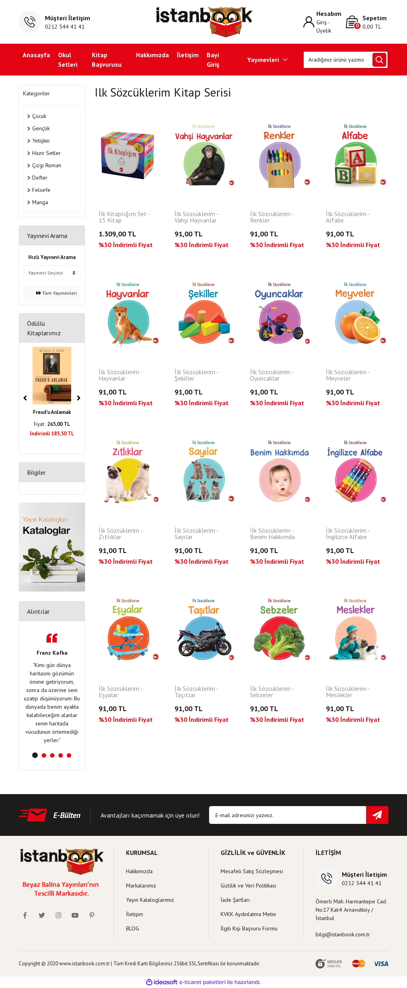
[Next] (79, 398)
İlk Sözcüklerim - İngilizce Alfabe (348, 534)
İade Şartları (235, 899)
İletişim (188, 55)
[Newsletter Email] (298, 815)
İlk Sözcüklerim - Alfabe (348, 217)
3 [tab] (52, 755)
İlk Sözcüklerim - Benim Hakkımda (272, 534)
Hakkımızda (152, 55)
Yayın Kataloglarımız (150, 899)
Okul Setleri (68, 59)
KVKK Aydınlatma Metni (248, 914)
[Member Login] (324, 22)
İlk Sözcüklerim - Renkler (272, 217)
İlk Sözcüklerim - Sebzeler (272, 692)
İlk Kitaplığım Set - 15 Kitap (124, 217)
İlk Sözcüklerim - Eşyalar (120, 692)
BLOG (132, 928)
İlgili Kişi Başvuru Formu (249, 928)
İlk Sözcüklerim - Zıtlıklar (120, 534)
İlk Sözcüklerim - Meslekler (348, 692)
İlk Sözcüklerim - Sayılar (196, 534)
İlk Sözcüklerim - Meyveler (348, 375)
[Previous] (25, 398)
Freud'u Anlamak (52, 412)
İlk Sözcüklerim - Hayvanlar (120, 375)
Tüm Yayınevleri (56, 293)
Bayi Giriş (213, 59)
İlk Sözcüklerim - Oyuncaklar (272, 375)
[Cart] (367, 22)
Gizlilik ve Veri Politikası (248, 885)
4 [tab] (60, 755)
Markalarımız (141, 885)
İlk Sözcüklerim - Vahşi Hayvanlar (196, 217)
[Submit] (377, 815)
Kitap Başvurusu (107, 59)
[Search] (345, 60)
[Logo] (203, 22)
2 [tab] (44, 755)
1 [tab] (35, 755)
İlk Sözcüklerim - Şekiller (196, 375)
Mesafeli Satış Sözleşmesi (252, 871)
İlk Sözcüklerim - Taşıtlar (196, 692)
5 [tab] (69, 755)
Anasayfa (36, 55)
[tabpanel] (52, 688)
